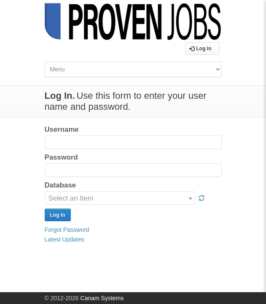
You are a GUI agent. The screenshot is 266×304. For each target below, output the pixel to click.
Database (60, 185)
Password (61, 157)
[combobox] (120, 198)
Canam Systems (102, 298)
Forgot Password (67, 229)
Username (62, 129)
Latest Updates (64, 239)
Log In (200, 49)
